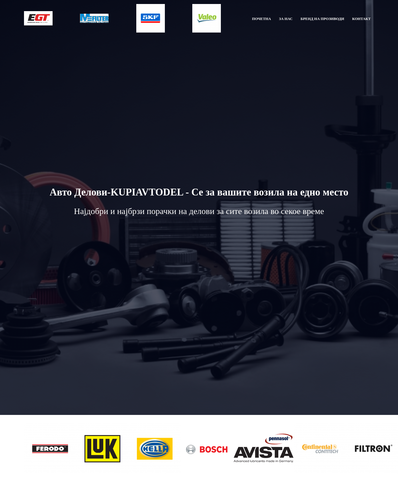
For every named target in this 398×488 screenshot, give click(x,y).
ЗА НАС (286, 19)
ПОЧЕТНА (261, 19)
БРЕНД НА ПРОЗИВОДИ (322, 19)
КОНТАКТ (361, 19)
